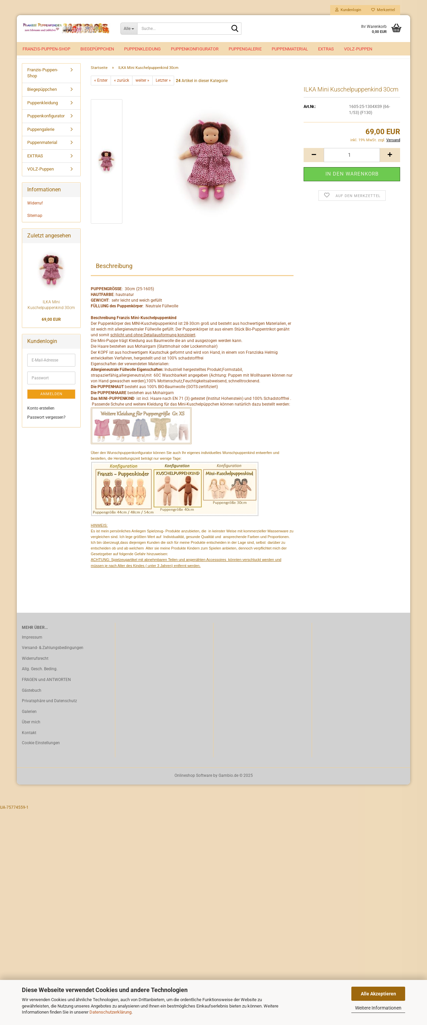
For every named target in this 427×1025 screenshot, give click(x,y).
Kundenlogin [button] (348, 10)
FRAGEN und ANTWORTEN (46, 687)
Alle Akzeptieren (378, 993)
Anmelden (51, 401)
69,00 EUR (51, 327)
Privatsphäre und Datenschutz (49, 708)
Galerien (29, 719)
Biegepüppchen (97, 48)
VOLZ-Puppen (358, 48)
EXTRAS (326, 48)
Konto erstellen (40, 415)
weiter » (142, 87)
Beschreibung (114, 273)
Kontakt (29, 740)
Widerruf (35, 210)
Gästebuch (31, 697)
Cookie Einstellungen (41, 750)
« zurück (121, 87)
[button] (314, 162)
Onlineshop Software (193, 783)
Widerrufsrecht (35, 665)
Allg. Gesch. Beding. (39, 676)
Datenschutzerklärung (110, 1012)
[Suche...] (129, 29)
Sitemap (34, 223)
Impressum (32, 644)
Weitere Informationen (378, 1008)
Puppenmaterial (290, 48)
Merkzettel (383, 10)
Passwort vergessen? (46, 424)
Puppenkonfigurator (195, 48)
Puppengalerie (245, 48)
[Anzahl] (352, 162)
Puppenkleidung (142, 48)
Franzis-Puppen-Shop (46, 48)
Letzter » (163, 87)
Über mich (31, 729)
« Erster (101, 87)
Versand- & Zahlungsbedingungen (52, 655)
